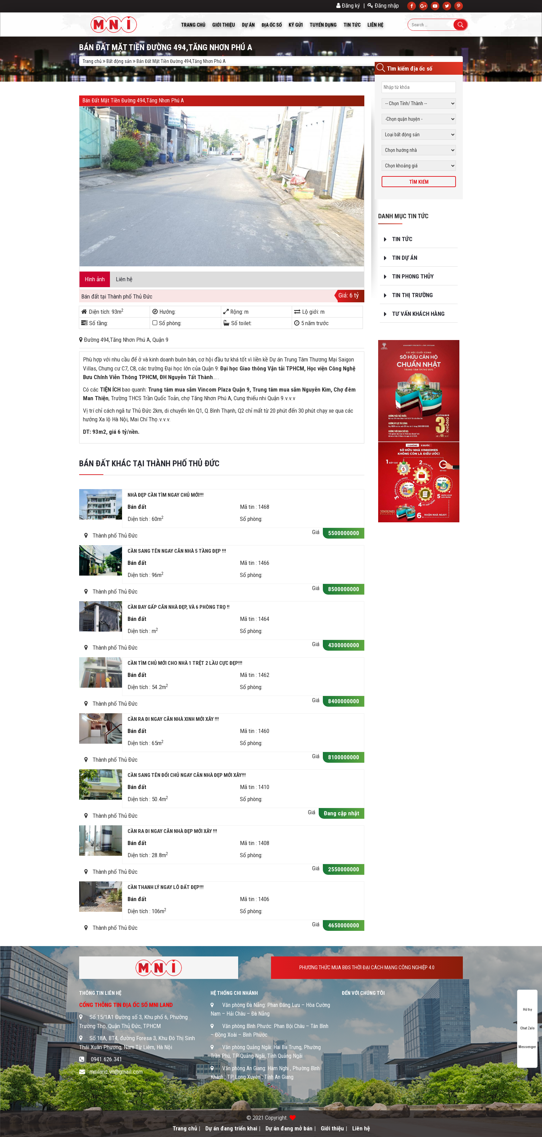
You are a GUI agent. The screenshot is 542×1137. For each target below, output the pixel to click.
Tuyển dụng (323, 25)
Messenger (527, 1040)
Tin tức (352, 25)
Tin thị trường (412, 295)
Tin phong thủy (413, 276)
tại (104, 296)
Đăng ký (348, 5)
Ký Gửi (296, 25)
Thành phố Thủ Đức (130, 296)
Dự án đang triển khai (231, 1128)
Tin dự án (404, 257)
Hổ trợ (527, 1002)
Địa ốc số (272, 25)
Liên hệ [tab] (124, 279)
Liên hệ (375, 25)
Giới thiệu (223, 25)
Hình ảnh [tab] (95, 279)
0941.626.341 (106, 1059)
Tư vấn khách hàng (418, 313)
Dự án (248, 25)
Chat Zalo (527, 1021)
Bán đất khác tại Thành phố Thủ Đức (149, 463)
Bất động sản (119, 61)
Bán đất (90, 296)
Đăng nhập (383, 5)
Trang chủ (193, 25)
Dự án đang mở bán (288, 1128)
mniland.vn (102, 1071)
